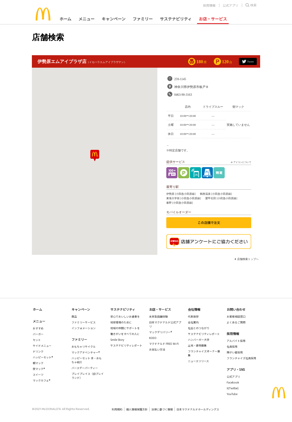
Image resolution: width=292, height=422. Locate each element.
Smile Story (117, 339)
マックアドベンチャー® (86, 352)
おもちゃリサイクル (84, 346)
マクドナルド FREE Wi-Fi (164, 343)
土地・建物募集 (197, 345)
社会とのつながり (198, 328)
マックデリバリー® (160, 332)
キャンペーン (113, 19)
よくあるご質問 (236, 322)
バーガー (38, 334)
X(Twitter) (233, 388)
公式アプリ (230, 5)
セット (37, 340)
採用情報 (209, 5)
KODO (152, 338)
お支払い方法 (157, 349)
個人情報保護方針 (137, 409)
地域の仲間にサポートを (125, 328)
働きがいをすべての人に (125, 334)
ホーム (65, 19)
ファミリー (143, 19)
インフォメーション (84, 328)
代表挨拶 (193, 316)
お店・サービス (213, 19)
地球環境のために (121, 322)
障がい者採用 (235, 352)
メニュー (39, 321)
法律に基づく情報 (162, 409)
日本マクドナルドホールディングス (198, 409)
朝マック (38, 363)
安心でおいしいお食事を (125, 316)
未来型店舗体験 (158, 316)
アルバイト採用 (236, 341)
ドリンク (38, 351)
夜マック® (39, 369)
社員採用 (232, 346)
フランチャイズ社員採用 (241, 358)
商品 (74, 316)
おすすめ (38, 328)
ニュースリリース (198, 361)
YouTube (232, 394)
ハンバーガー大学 (198, 339)
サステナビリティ (176, 19)
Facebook (233, 382)
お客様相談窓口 (236, 316)
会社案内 (193, 322)
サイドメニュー (42, 345)
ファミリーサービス (84, 322)
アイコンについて (240, 162)
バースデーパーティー (85, 368)
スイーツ (38, 374)
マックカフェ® (41, 380)
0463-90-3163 (183, 94)
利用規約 (117, 409)
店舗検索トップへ (248, 259)
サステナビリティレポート (126, 345)
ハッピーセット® (43, 357)
